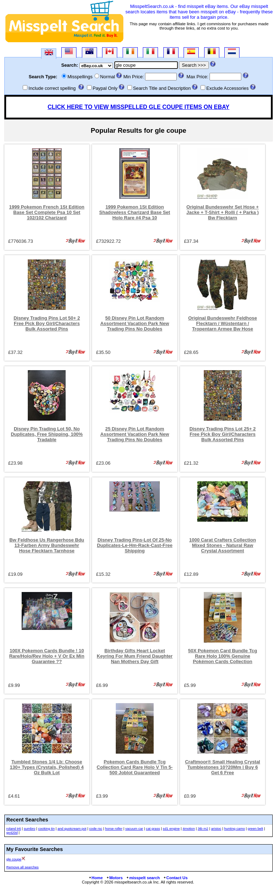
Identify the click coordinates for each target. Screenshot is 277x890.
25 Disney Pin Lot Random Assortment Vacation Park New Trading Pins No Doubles (134, 434)
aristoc (216, 828)
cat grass (153, 828)
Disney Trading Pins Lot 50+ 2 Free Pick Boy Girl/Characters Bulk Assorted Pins (47, 323)
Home (95, 878)
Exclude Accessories (227, 88)
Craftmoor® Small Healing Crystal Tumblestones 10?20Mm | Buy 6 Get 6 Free (222, 767)
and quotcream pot (71, 828)
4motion (189, 828)
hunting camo (234, 828)
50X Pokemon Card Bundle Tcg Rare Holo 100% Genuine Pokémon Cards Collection (222, 656)
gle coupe (14, 859)
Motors (114, 878)
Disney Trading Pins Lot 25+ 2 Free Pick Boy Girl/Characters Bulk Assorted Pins (222, 434)
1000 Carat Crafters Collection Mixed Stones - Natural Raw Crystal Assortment (222, 545)
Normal (107, 76)
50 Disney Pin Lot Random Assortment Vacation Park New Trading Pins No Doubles (134, 323)
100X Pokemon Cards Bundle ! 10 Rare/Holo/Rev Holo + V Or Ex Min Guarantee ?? (46, 656)
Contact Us (175, 878)
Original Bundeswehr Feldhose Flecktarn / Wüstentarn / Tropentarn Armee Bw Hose (222, 323)
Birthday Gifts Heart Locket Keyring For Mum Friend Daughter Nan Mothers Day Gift (134, 656)
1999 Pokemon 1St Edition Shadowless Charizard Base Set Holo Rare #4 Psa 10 (134, 212)
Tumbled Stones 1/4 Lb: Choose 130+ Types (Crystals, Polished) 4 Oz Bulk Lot (47, 767)
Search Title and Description (162, 88)
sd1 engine (171, 828)
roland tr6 (13, 828)
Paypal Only (105, 88)
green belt (255, 828)
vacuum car (134, 828)
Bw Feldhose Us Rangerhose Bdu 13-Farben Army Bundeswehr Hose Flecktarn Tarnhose (46, 545)
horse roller (113, 828)
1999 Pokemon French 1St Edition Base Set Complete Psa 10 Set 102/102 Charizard (46, 212)
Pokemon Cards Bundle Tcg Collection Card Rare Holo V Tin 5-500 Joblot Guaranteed (135, 767)
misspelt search (143, 878)
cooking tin (46, 828)
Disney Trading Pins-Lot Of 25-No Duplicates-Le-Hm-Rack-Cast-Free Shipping (134, 545)
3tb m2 (203, 828)
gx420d (12, 832)
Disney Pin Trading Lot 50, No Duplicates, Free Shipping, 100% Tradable (47, 434)
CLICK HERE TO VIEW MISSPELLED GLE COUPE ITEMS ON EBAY (138, 107)
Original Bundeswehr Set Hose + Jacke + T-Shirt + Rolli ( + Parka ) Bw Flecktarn (222, 212)
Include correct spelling (52, 88)
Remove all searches (22, 867)
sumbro (29, 828)
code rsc (95, 828)
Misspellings (80, 76)
